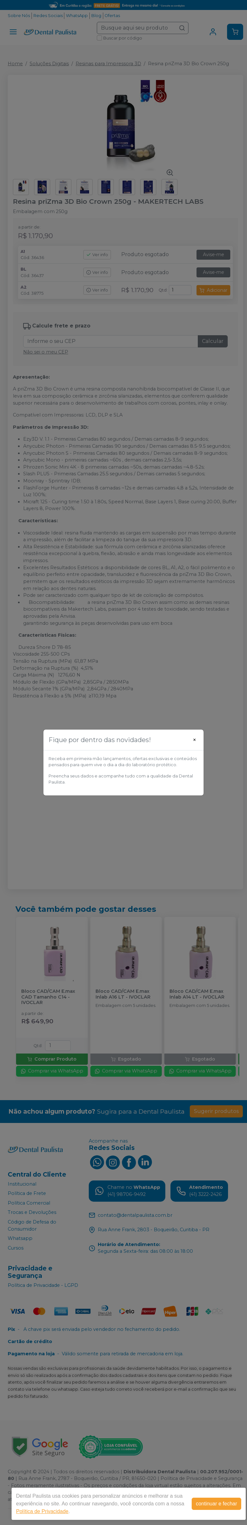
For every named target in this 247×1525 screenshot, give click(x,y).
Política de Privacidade (42, 1511)
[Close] (194, 740)
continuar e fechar (216, 1503)
